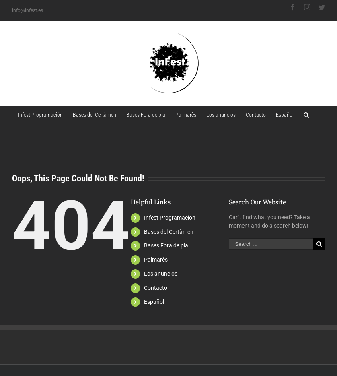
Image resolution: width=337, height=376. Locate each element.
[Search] (306, 114)
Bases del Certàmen (168, 232)
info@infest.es (27, 10)
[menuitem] (40, 114)
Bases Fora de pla (166, 245)
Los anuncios (160, 273)
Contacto (155, 288)
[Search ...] (271, 244)
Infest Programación (169, 217)
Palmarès (156, 259)
